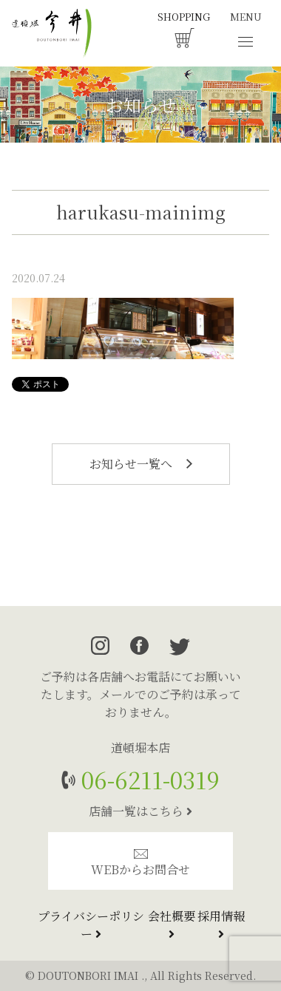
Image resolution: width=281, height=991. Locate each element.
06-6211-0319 (147, 779)
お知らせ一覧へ (140, 463)
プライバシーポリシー (91, 924)
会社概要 (171, 923)
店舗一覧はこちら (140, 811)
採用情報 (221, 923)
